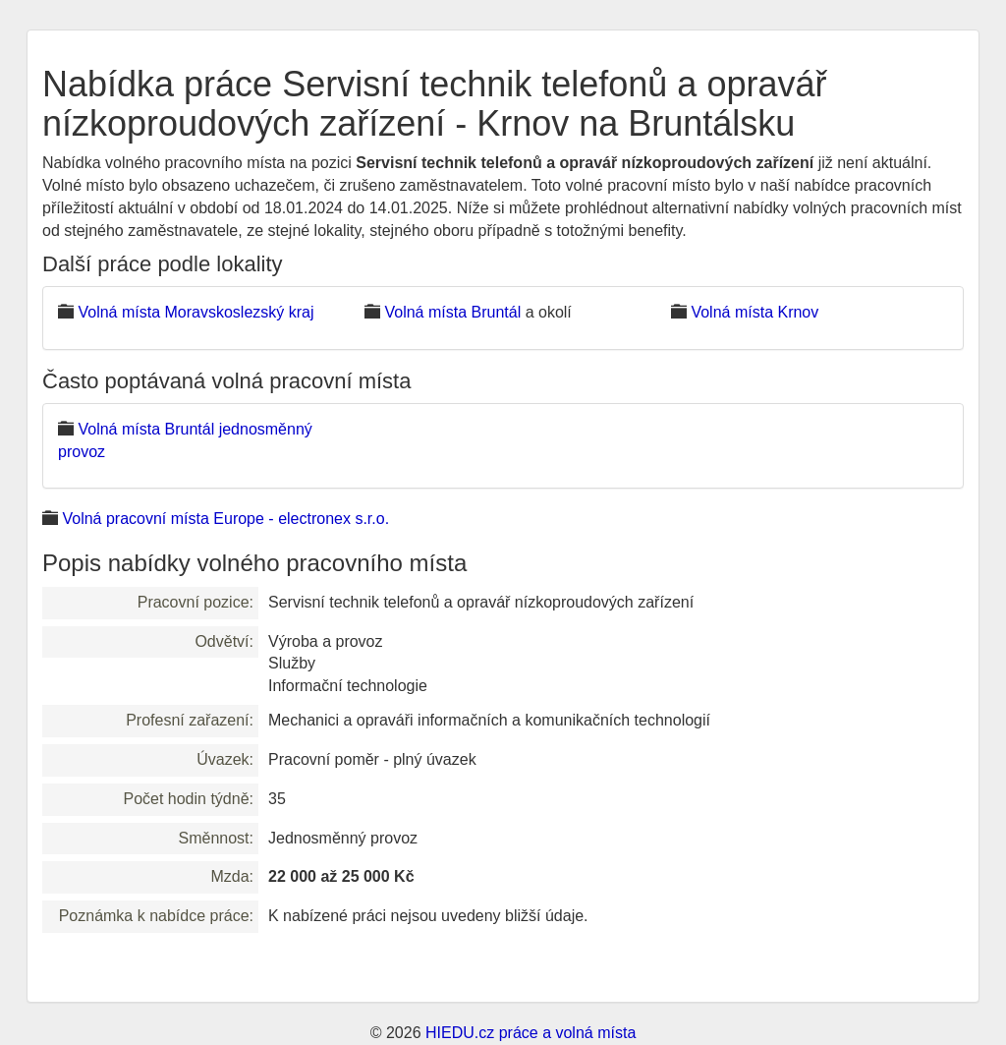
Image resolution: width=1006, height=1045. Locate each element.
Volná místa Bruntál (452, 312)
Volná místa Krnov (754, 312)
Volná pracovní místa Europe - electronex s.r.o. (225, 518)
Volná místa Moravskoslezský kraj (195, 312)
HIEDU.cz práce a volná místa (530, 1032)
